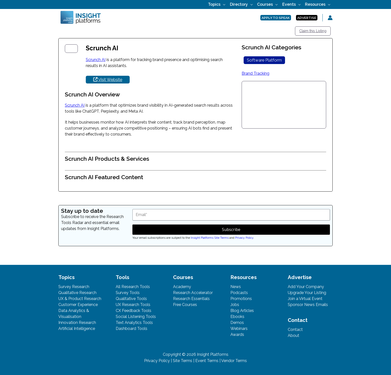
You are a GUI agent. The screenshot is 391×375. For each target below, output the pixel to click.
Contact (295, 329)
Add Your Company (306, 286)
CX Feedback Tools (133, 310)
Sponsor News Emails (308, 304)
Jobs (234, 304)
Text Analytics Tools (134, 322)
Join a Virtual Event (305, 298)
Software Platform (264, 60)
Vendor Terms (234, 360)
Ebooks (237, 316)
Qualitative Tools (131, 298)
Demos (237, 322)
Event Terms (206, 360)
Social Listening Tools (136, 316)
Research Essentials (191, 298)
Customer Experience (78, 304)
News (235, 286)
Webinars (239, 328)
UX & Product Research (79, 298)
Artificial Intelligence (76, 328)
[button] (231, 4)
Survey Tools (128, 292)
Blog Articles (242, 310)
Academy (182, 286)
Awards (237, 334)
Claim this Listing (312, 31)
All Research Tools (133, 286)
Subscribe (231, 229)
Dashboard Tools (131, 328)
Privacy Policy (244, 237)
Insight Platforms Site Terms (210, 237)
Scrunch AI (95, 59)
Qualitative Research (77, 292)
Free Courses (185, 304)
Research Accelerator (193, 292)
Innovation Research (77, 322)
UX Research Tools (133, 304)
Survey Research (73, 286)
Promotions (241, 298)
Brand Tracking (255, 73)
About (293, 335)
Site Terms (182, 360)
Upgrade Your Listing (307, 292)
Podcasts (239, 292)
